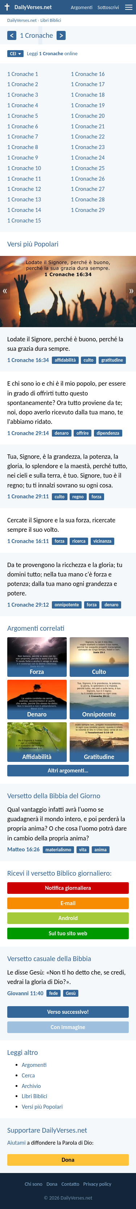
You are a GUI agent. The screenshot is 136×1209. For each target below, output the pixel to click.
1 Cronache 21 (88, 126)
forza (97, 496)
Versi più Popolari (32, 244)
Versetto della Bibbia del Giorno (53, 795)
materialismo (58, 849)
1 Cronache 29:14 (28, 433)
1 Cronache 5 (22, 115)
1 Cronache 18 (88, 94)
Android (68, 918)
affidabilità (65, 360)
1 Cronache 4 (22, 105)
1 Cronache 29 (88, 209)
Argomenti (81, 7)
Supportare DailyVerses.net (47, 1130)
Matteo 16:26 (23, 849)
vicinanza (102, 541)
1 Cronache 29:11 (28, 496)
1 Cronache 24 (88, 157)
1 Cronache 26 (88, 178)
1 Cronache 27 (88, 188)
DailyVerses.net (22, 20)
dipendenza (107, 433)
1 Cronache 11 (24, 178)
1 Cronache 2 (22, 84)
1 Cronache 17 (88, 84)
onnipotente (67, 604)
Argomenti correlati (36, 628)
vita (82, 849)
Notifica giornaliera (68, 887)
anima (100, 849)
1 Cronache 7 (22, 136)
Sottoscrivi (108, 7)
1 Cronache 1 (22, 74)
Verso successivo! (68, 1011)
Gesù (70, 993)
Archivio (31, 1086)
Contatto (70, 1184)
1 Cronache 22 (88, 136)
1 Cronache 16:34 (28, 360)
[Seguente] (61, 35)
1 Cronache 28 (88, 199)
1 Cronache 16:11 (28, 541)
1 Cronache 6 (22, 126)
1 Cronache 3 (22, 94)
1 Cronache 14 (24, 209)
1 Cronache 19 (88, 105)
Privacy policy (97, 1184)
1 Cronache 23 (88, 147)
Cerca (28, 1075)
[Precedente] (11, 35)
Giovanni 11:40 (25, 993)
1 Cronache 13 (24, 199)
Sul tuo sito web (68, 933)
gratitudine (112, 360)
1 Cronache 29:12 (28, 604)
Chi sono (33, 1184)
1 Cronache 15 (24, 220)
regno (78, 496)
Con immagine (68, 1027)
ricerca (79, 541)
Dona (68, 1159)
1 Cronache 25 (88, 168)
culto (89, 360)
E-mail (68, 903)
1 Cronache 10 (24, 168)
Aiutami (16, 1142)
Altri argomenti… (68, 770)
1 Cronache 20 (88, 115)
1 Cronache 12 (24, 188)
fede (53, 993)
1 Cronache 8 (22, 147)
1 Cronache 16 (88, 74)
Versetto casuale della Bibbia (49, 958)
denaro (62, 433)
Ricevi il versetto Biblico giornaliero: (59, 873)
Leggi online (52, 53)
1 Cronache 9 (22, 157)
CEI (15, 53)
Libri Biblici (50, 20)
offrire (83, 433)
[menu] (128, 10)
